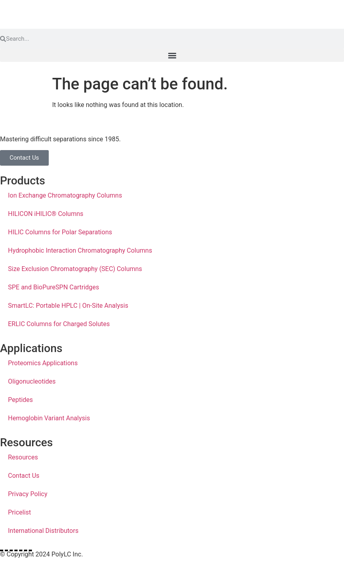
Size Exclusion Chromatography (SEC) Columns (75, 269)
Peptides (20, 400)
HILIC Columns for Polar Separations (60, 232)
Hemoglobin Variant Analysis (49, 418)
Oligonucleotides (32, 381)
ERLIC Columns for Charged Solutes (59, 324)
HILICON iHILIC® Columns (46, 214)
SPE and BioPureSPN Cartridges (53, 287)
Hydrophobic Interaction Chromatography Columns (80, 250)
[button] (172, 55)
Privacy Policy (28, 494)
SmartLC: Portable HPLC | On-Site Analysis (68, 305)
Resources (23, 457)
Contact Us (24, 475)
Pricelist (19, 512)
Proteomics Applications (43, 363)
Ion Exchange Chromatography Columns (65, 195)
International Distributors (43, 530)
